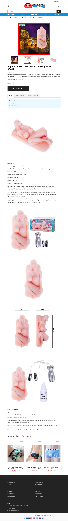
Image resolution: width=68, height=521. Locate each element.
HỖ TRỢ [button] (36, 478)
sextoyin (17, 515)
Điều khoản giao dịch (12, 495)
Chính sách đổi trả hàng (39, 495)
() (59, 6)
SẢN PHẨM (37, 515)
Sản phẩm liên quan (19, 436)
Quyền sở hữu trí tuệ (11, 496)
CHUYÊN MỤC (44, 515)
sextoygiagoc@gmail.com (14, 510)
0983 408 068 (12, 508)
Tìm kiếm (9, 484)
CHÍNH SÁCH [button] (37, 491)
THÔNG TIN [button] (10, 478)
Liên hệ (57, 14)
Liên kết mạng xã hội (39, 484)
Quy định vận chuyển (39, 493)
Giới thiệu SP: (13, 103)
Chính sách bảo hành (39, 496)
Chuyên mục (11, 14)
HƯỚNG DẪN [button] (10, 491)
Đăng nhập (56, 1)
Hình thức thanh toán (39, 482)
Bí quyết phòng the (11, 482)
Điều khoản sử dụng (11, 493)
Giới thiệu (9, 481)
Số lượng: (9, 83)
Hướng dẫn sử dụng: (14, 105)
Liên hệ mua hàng (38, 481)
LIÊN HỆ (9, 503)
